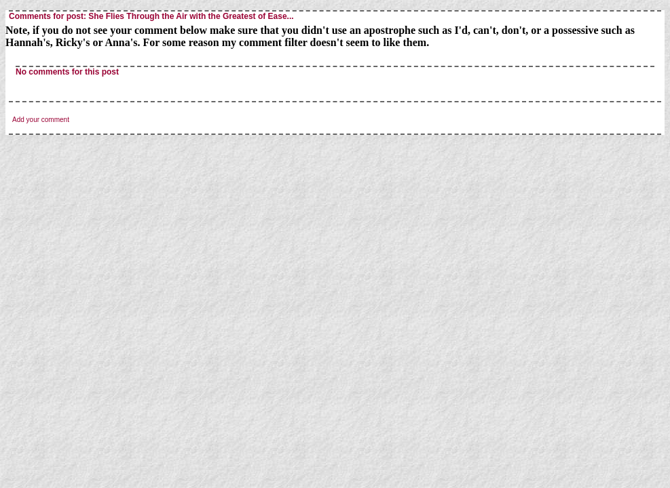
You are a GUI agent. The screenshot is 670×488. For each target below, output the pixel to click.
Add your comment (40, 119)
